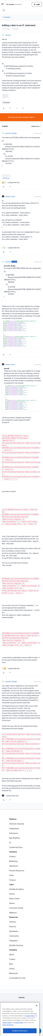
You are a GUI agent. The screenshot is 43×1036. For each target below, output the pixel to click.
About (11, 954)
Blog (11, 964)
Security (22, 997)
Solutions (13, 852)
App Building (14, 838)
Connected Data (15, 847)
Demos (12, 903)
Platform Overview (16, 824)
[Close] (36, 1017)
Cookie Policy (30, 1028)
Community (14, 936)
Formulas (6, 17)
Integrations (14, 828)
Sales (11, 875)
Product (12, 856)
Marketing (13, 861)
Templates (13, 940)
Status (12, 968)
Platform (13, 819)
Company (13, 950)
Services (12, 926)
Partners (12, 922)
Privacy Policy (7, 1034)
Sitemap (21, 1009)
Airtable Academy (16, 889)
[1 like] (10, 795)
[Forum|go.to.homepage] (14, 4)
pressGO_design (11, 133)
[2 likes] (11, 182)
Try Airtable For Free (17, 978)
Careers (12, 959)
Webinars (13, 912)
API (21, 1003)
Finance (12, 880)
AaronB (8, 35)
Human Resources (16, 870)
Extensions (13, 833)
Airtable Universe (16, 945)
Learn (11, 884)
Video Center (14, 898)
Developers (13, 931)
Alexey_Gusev (10, 196)
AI (10, 842)
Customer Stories (16, 908)
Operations (13, 866)
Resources (13, 917)
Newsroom (13, 973)
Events (12, 894)
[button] (2, 5)
